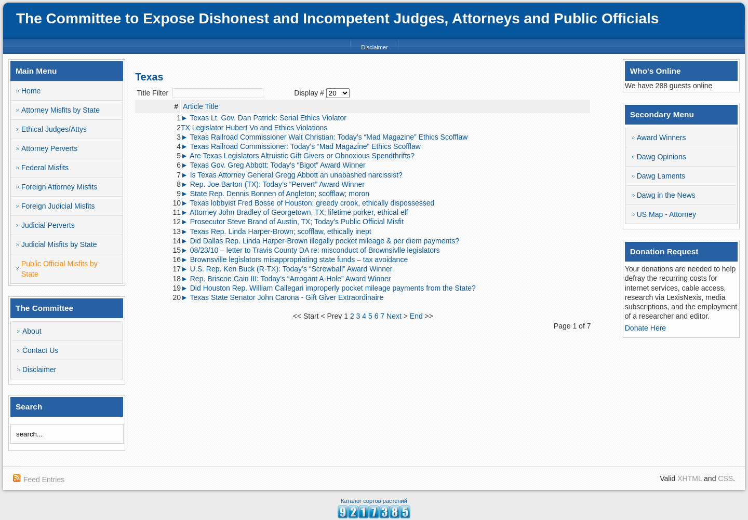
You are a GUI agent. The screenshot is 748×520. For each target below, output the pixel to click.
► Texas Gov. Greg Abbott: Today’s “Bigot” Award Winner (273, 165)
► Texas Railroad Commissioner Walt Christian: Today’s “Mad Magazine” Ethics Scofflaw (324, 137)
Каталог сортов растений (374, 501)
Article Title (200, 106)
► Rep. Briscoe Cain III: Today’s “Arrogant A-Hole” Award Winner (286, 279)
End (416, 316)
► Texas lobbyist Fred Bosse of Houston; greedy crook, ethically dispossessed (307, 203)
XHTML (689, 478)
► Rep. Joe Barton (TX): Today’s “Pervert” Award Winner (273, 184)
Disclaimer (374, 47)
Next (394, 316)
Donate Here (645, 328)
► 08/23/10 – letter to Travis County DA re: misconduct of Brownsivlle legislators (310, 250)
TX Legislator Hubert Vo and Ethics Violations (254, 128)
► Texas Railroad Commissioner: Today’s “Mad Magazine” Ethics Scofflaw (301, 146)
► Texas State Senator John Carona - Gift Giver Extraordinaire (282, 297)
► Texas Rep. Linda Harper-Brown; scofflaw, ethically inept (276, 231)
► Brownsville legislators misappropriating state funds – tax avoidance (294, 259)
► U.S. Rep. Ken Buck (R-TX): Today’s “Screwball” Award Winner (287, 269)
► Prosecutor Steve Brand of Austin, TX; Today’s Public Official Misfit (292, 221)
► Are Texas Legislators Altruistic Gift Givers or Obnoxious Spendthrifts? (298, 156)
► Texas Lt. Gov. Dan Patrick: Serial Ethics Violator (263, 118)
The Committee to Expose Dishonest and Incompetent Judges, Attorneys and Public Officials (337, 18)
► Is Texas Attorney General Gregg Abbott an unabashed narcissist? (292, 175)
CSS (725, 478)
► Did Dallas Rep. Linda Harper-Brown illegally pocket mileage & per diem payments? (320, 241)
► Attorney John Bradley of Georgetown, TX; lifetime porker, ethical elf (294, 212)
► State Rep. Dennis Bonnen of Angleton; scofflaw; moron (275, 193)
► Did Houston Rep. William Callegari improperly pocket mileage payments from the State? (328, 288)
